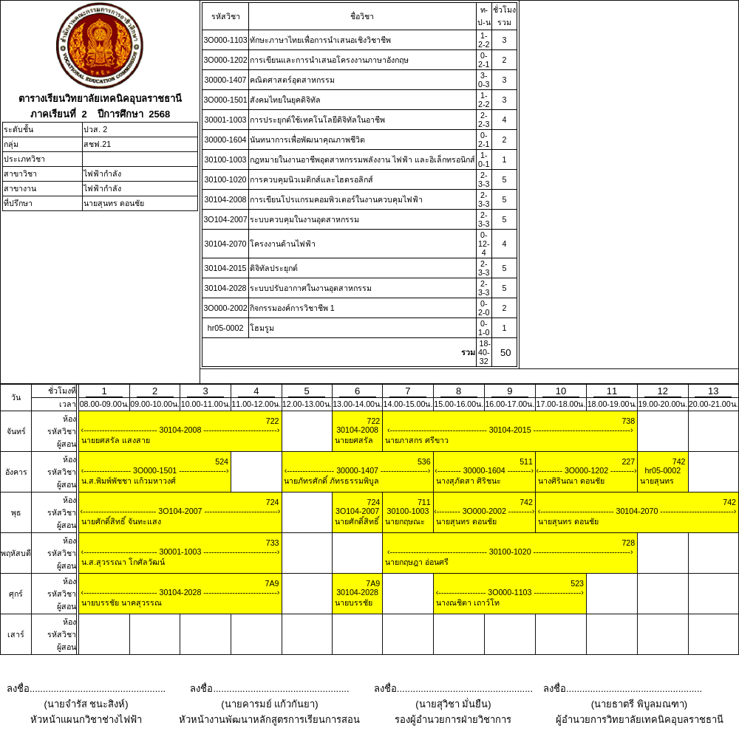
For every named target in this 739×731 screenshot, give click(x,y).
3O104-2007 (225, 219)
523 (577, 583)
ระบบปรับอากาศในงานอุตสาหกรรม (311, 288)
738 (628, 420)
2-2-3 (483, 119)
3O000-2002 (225, 307)
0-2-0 (483, 308)
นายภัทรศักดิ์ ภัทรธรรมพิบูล (331, 480)
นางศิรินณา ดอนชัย (570, 480)
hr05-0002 (226, 327)
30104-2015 (226, 268)
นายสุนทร (656, 480)
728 (628, 542)
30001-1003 (226, 119)
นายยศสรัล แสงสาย (114, 440)
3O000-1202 (225, 59)
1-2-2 (483, 40)
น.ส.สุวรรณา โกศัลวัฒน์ (122, 561)
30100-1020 (226, 179)
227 (628, 461)
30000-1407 (226, 79)
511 (526, 461)
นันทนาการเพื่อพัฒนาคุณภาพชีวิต (307, 139)
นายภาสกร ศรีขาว (416, 440)
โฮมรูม (262, 327)
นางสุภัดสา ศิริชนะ (467, 480)
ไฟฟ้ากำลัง (102, 173)
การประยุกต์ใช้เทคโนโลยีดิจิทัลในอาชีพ (317, 119)
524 (221, 461)
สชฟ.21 (97, 144)
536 (424, 461)
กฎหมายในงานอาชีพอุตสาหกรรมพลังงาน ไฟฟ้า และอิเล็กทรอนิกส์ (362, 159)
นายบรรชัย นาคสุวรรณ (120, 602)
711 (424, 502)
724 (272, 502)
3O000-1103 (225, 39)
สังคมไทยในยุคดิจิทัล (285, 99)
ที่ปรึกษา (18, 203)
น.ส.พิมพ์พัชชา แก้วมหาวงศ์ (127, 480)
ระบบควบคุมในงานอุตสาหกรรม (304, 219)
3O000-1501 (225, 99)
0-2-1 (483, 60)
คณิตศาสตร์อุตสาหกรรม (292, 79)
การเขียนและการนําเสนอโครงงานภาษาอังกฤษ (329, 59)
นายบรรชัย (352, 602)
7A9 (272, 583)
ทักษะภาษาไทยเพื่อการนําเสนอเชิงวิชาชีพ (320, 39)
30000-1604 (226, 139)
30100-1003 (226, 159)
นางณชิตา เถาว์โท (467, 602)
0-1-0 (483, 328)
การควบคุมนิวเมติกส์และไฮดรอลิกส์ (311, 179)
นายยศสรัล (353, 440)
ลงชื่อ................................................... (86, 688)
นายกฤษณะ (404, 521)
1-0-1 (483, 159)
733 (272, 542)
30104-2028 (226, 288)
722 (272, 420)
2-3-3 (483, 179)
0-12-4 (483, 243)
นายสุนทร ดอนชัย (114, 203)
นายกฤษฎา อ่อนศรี (416, 561)
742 (679, 461)
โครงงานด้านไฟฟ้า (283, 243)
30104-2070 (226, 243)
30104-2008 (226, 199)
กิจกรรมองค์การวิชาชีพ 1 (292, 307)
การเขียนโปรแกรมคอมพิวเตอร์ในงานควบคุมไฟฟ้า (336, 199)
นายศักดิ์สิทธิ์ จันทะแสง (120, 521)
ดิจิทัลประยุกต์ (274, 268)
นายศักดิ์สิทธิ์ (356, 521)
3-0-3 (483, 80)
